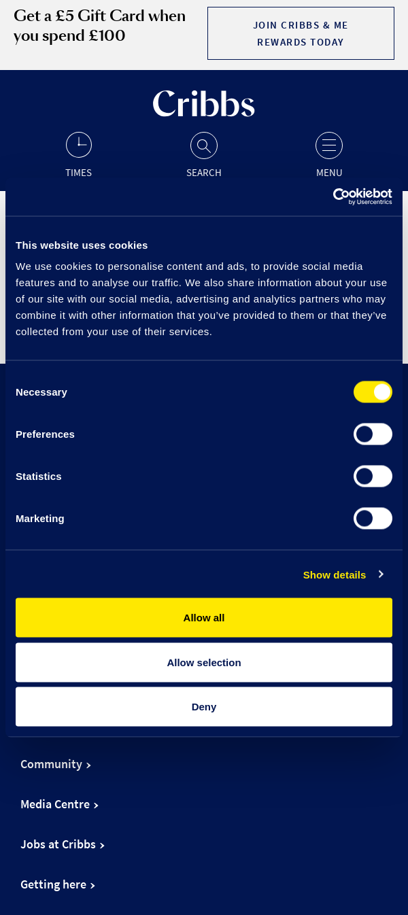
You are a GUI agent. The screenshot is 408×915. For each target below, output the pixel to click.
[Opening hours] (79, 154)
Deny (204, 706)
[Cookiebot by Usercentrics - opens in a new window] (332, 197)
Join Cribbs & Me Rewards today (301, 33)
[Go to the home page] (204, 113)
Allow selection (204, 662)
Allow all (204, 617)
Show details (335, 574)
